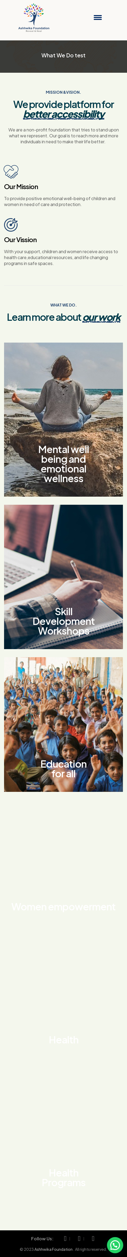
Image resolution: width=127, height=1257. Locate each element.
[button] (115, 1245)
